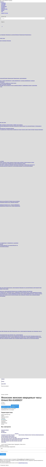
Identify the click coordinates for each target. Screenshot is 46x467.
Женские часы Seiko (8, 331)
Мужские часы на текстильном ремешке (31, 338)
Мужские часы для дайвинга (17, 291)
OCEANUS (4, 124)
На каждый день (3, 129)
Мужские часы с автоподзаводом (16, 334)
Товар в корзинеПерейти (15, 406)
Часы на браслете (7, 85)
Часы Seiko (3, 440)
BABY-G (11, 124)
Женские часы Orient (18, 439)
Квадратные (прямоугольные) (20, 126)
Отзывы (2, 10)
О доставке (3, 4)
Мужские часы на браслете (20, 294)
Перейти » (2, 1)
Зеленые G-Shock (13, 162)
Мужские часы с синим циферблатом (30, 292)
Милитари (9, 40)
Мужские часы (8, 437)
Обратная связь (4, 8)
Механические (22, 34)
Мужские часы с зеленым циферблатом (12, 337)
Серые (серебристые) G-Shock (11, 163)
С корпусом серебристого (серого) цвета (8, 83)
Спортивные (4, 40)
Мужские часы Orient (10, 439)
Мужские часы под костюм (9, 294)
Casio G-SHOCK (9, 438)
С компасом (6, 164)
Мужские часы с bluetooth (9, 202)
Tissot (4, 38)
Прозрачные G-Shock (21, 163)
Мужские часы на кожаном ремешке (33, 294)
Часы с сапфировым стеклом (17, 292)
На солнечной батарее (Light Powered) (31, 287)
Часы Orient (3, 383)
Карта (20, 434)
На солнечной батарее (30, 126)
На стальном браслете (12, 245)
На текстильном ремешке (28, 166)
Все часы (3, 437)
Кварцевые (3, 34)
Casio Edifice (14, 438)
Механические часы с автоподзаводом (19, 331)
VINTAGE (8, 124)
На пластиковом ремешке (17, 166)
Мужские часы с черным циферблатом (11, 204)
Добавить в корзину (6, 406)
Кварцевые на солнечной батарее (12, 34)
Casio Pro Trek (20, 438)
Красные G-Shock (30, 162)
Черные (8, 129)
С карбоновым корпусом (28, 164)
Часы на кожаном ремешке (16, 85)
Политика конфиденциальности (37, 434)
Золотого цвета (25, 129)
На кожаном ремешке (10, 128)
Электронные (16, 164)
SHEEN (14, 124)
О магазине (3, 434)
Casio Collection (20, 124)
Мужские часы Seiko (10, 440)
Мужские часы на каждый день (14, 336)
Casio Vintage (26, 438)
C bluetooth (11, 164)
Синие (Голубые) (31, 129)
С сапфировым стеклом (26, 85)
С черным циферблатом (6, 80)
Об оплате (3, 5)
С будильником (38, 126)
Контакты (3, 7)
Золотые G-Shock (6, 162)
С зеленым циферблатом (25, 80)
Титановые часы (4, 336)
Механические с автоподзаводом (19, 78)
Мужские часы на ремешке (14, 201)
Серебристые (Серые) (17, 129)
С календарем (34, 85)
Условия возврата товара (6, 436)
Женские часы (13, 437)
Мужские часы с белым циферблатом (24, 293)
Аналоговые (11, 126)
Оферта (12, 436)
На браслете (9, 166)
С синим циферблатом (15, 80)
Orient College (5, 288)
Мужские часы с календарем (6, 292)
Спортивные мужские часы (35, 336)
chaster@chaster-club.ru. (23, 462)
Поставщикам (4, 6)
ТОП (2, 11)
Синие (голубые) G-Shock (22, 162)
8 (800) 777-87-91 (4, 13)
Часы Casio (3, 438)
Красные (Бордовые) (39, 129)
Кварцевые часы (30, 331)
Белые (11, 129)
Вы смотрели (3, 432)
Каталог (2, 381)
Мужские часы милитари (27, 291)
